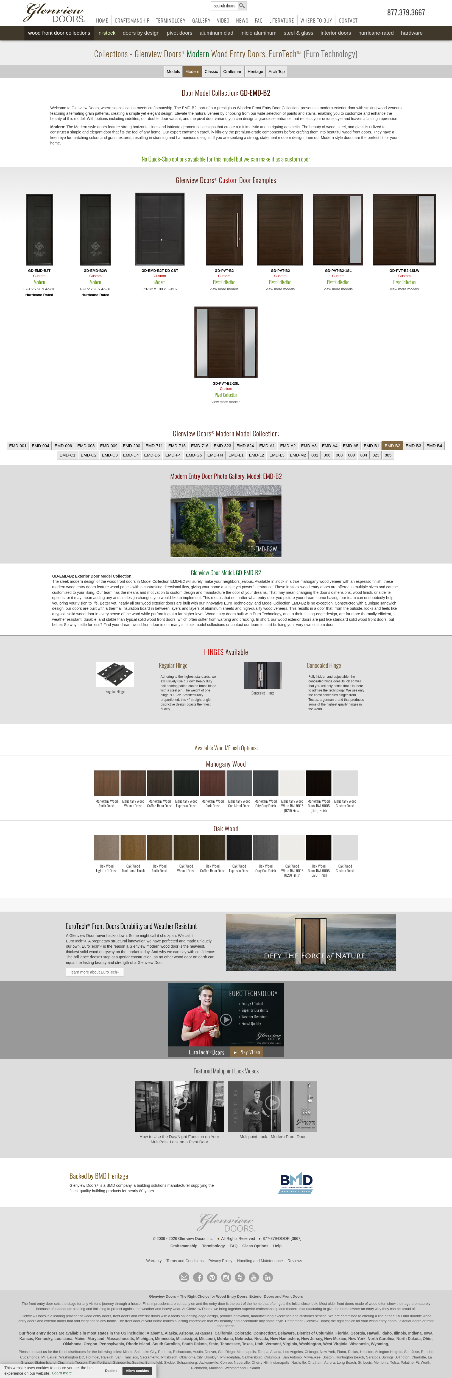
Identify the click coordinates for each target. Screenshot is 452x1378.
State (213, 1344)
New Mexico (335, 1338)
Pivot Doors (179, 33)
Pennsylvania (111, 1344)
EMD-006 (63, 445)
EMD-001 (17, 445)
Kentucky (43, 1338)
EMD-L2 (256, 455)
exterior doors (55, 1321)
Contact (348, 20)
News (242, 20)
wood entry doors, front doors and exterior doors (122, 1316)
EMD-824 (245, 445)
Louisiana (63, 1338)
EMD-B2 (392, 445)
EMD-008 (86, 445)
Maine (79, 1338)
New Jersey (311, 1338)
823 (375, 455)
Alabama (155, 1333)
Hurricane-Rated (376, 33)
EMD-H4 (215, 455)
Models (173, 71)
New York (357, 1338)
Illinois (400, 1333)
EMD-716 (199, 445)
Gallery (201, 20)
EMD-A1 (267, 445)
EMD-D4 (131, 455)
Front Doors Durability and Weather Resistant (131, 926)
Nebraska (243, 1338)
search (229, 5)
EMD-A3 (309, 445)
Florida (342, 1333)
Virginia (290, 1344)
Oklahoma (72, 1344)
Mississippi (186, 1338)
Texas (247, 1344)
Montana (225, 1338)
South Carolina (166, 1344)
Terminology (171, 20)
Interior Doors (336, 33)
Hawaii (373, 1333)
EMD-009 (108, 445)
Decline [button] (111, 1371)
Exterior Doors (261, 1296)
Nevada (261, 1338)
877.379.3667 (406, 12)
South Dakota (194, 1344)
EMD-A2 (288, 445)
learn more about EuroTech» (95, 972)
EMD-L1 (236, 455)
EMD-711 (154, 445)
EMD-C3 (110, 455)
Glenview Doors (162, 1296)
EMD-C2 (89, 455)
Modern (192, 71)
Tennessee (230, 1344)
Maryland (96, 1338)
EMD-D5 (152, 455)
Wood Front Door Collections (59, 33)
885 (388, 455)
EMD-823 (222, 445)
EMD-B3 (413, 445)
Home (102, 20)
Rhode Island (138, 1344)
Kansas (26, 1338)
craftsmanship (267, 1309)
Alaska (171, 1333)
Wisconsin (359, 1344)
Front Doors (293, 1296)
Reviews (295, 1261)
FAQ (259, 20)
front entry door (41, 1304)
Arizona (186, 1333)
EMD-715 (177, 445)
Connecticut (264, 1333)
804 (363, 455)
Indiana (415, 1333)
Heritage (255, 71)
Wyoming (379, 1344)
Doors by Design (141, 33)
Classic (211, 71)
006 (326, 455)
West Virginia (335, 1344)
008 (339, 455)
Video (223, 20)
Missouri (207, 1338)
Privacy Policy (220, 1261)
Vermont (273, 1344)
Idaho (386, 1333)
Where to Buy (316, 20)
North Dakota (409, 1338)
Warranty (153, 1261)
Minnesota (164, 1338)
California (224, 1333)
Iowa (428, 1333)
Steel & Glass (298, 33)
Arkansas (204, 1333)
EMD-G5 (194, 455)
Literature (281, 20)
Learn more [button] (62, 1373)
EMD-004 (40, 445)
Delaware (286, 1333)
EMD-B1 (372, 445)
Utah (259, 1344)
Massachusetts (120, 1338)
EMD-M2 (298, 455)
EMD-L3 (276, 455)
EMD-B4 (434, 445)
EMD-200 (131, 445)
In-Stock (106, 33)
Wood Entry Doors (231, 1296)
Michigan (144, 1338)
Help (277, 1246)
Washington (310, 1344)
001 (314, 455)
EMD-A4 (329, 445)
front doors (345, 1304)
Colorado (243, 1333)
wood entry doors (383, 1321)
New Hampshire (284, 1338)
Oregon (90, 1344)
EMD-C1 (68, 455)
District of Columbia (315, 1333)
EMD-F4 (173, 455)
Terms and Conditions (184, 1261)
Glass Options (255, 1246)
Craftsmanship (132, 20)
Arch (277, 71)
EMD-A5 (351, 445)
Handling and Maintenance (260, 1261)
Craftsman (232, 71)
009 (351, 455)
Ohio (427, 1338)
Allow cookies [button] (137, 1371)
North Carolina (381, 1338)
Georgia (357, 1333)
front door (132, 1321)
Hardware (412, 33)
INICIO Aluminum (259, 33)
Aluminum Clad (216, 33)
